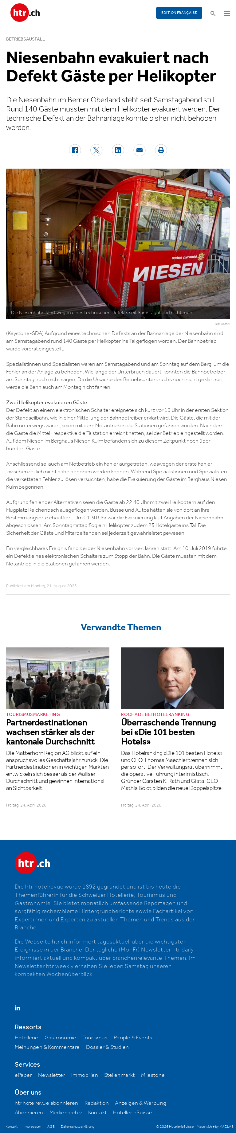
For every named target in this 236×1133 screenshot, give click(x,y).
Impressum (32, 1127)
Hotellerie (26, 1037)
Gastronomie (60, 1037)
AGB (51, 1127)
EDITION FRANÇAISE (179, 13)
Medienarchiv (65, 1112)
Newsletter (51, 1075)
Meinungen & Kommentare (47, 1047)
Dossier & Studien (107, 1047)
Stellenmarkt (119, 1075)
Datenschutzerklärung (77, 1127)
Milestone (153, 1075)
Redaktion (97, 1103)
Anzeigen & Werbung (140, 1103)
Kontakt (97, 1112)
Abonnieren (29, 1112)
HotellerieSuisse (132, 1112)
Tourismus (95, 1037)
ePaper (23, 1075)
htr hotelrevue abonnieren (46, 1103)
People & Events (133, 1037)
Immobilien (84, 1075)
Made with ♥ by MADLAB (215, 1127)
